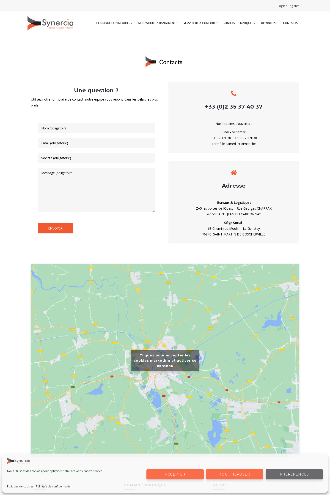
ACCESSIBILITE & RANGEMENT (158, 23)
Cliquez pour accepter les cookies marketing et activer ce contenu (165, 360)
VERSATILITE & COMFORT (201, 23)
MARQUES (248, 23)
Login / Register (288, 6)
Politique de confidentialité (53, 486)
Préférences (294, 474)
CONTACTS (290, 23)
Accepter (175, 474)
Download (269, 23)
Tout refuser (234, 474)
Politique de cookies (20, 486)
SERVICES (229, 23)
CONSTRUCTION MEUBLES (114, 23)
